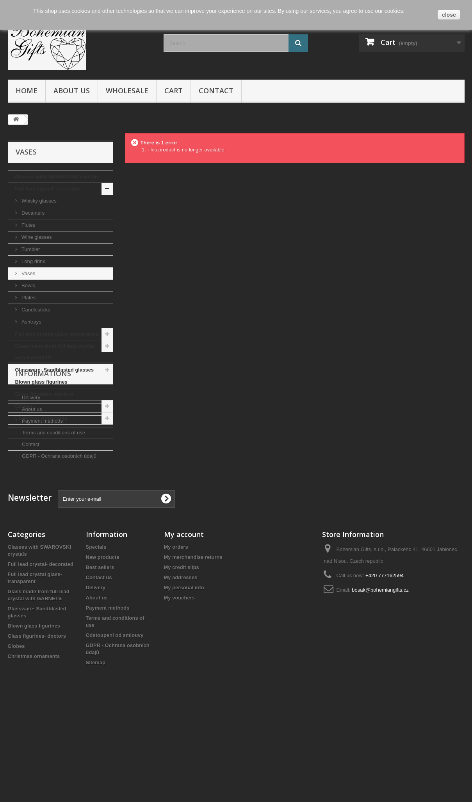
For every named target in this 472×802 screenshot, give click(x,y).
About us (71, 90)
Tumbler (30, 249)
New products (102, 647)
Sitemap (96, 753)
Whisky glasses (38, 201)
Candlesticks (35, 310)
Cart (173, 90)
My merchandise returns (193, 647)
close (449, 15)
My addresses (181, 667)
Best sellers (100, 657)
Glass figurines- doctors (44, 394)
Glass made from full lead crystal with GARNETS (55, 352)
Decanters (32, 213)
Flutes (28, 225)
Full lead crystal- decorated (48, 189)
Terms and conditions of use (53, 504)
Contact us (99, 667)
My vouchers (179, 688)
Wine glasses (36, 237)
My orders (176, 637)
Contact (216, 90)
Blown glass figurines (41, 382)
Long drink (32, 261)
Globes (23, 406)
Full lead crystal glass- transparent (57, 334)
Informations (43, 448)
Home (26, 90)
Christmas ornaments (41, 418)
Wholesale (127, 90)
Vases (28, 273)
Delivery (31, 469)
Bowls (27, 285)
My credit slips (181, 657)
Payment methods (42, 492)
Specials (96, 637)
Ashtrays (30, 322)
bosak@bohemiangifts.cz (380, 680)
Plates (28, 298)
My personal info (184, 678)
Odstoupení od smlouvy (115, 725)
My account (184, 624)
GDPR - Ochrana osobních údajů (58, 527)
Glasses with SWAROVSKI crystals (57, 177)
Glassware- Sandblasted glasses (54, 370)
